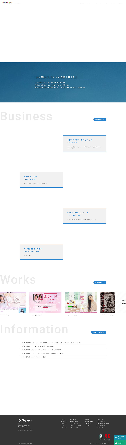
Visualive (100, 427)
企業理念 (64, 423)
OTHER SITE (100, 419)
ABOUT (82, 3)
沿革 (63, 425)
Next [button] (112, 304)
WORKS (96, 3)
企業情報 (64, 427)
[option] (45, 304)
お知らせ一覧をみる (98, 332)
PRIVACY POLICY (22, 443)
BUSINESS (89, 3)
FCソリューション (76, 423)
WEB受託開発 (74, 421)
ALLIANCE (113, 3)
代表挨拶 (64, 421)
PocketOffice (101, 421)
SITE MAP (29, 443)
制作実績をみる (99, 282)
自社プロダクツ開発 (76, 425)
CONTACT (121, 3)
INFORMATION (104, 3)
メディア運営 (74, 427)
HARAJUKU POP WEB (103, 423)
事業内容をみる (99, 119)
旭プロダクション (101, 425)
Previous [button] (14, 304)
